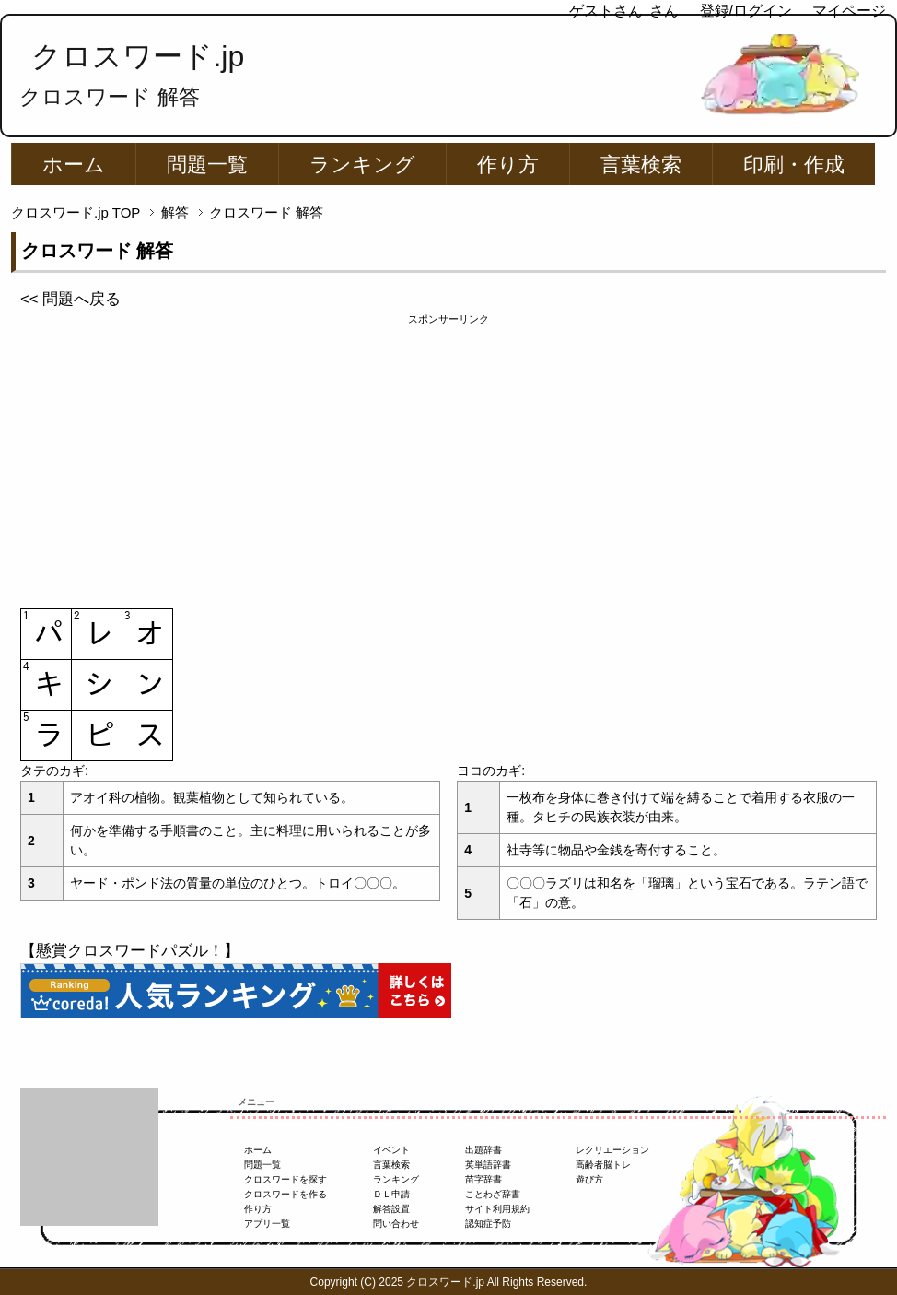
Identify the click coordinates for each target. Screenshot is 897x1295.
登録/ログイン (746, 10)
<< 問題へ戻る (70, 299)
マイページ (849, 10)
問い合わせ (396, 1223)
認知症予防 (488, 1223)
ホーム (73, 164)
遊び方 (589, 1179)
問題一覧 (207, 164)
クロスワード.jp (137, 56)
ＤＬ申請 (391, 1194)
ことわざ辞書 (492, 1194)
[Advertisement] (448, 456)
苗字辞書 (483, 1179)
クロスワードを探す (285, 1179)
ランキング (362, 164)
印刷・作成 (794, 164)
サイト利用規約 (497, 1209)
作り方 (508, 164)
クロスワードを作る (285, 1194)
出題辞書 (483, 1150)
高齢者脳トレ (603, 1165)
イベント (391, 1150)
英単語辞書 (488, 1165)
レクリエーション (612, 1150)
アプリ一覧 (267, 1223)
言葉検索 (640, 164)
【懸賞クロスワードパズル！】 (129, 950)
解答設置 (391, 1209)
